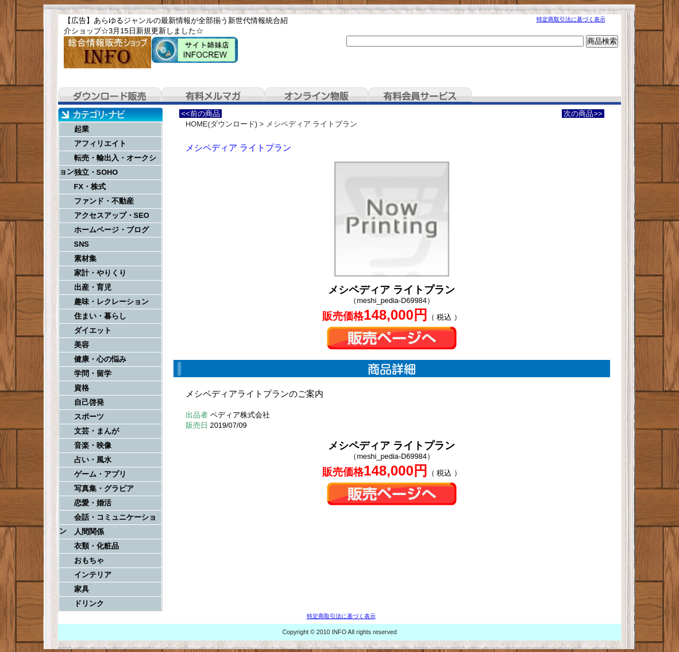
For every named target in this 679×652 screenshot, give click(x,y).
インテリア (92, 574)
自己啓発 (89, 402)
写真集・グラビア (104, 488)
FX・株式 (90, 186)
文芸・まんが (96, 431)
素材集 (85, 258)
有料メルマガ (213, 96)
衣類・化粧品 (96, 546)
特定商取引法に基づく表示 (571, 19)
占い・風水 (92, 459)
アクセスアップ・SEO (111, 215)
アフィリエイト (100, 143)
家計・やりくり (100, 273)
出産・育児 (92, 287)
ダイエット (92, 330)
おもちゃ (89, 560)
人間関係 (89, 531)
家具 (81, 589)
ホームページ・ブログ (111, 229)
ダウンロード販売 (109, 96)
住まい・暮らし (100, 316)
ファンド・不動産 (104, 201)
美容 (81, 344)
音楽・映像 (92, 445)
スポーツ (89, 416)
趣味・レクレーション (111, 301)
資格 (81, 387)
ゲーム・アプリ (100, 474)
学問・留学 (92, 373)
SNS (81, 244)
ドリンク (89, 603)
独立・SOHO (96, 172)
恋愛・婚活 (92, 502)
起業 (81, 129)
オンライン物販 (316, 96)
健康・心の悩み (100, 359)
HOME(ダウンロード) (221, 124)
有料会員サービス (420, 96)
